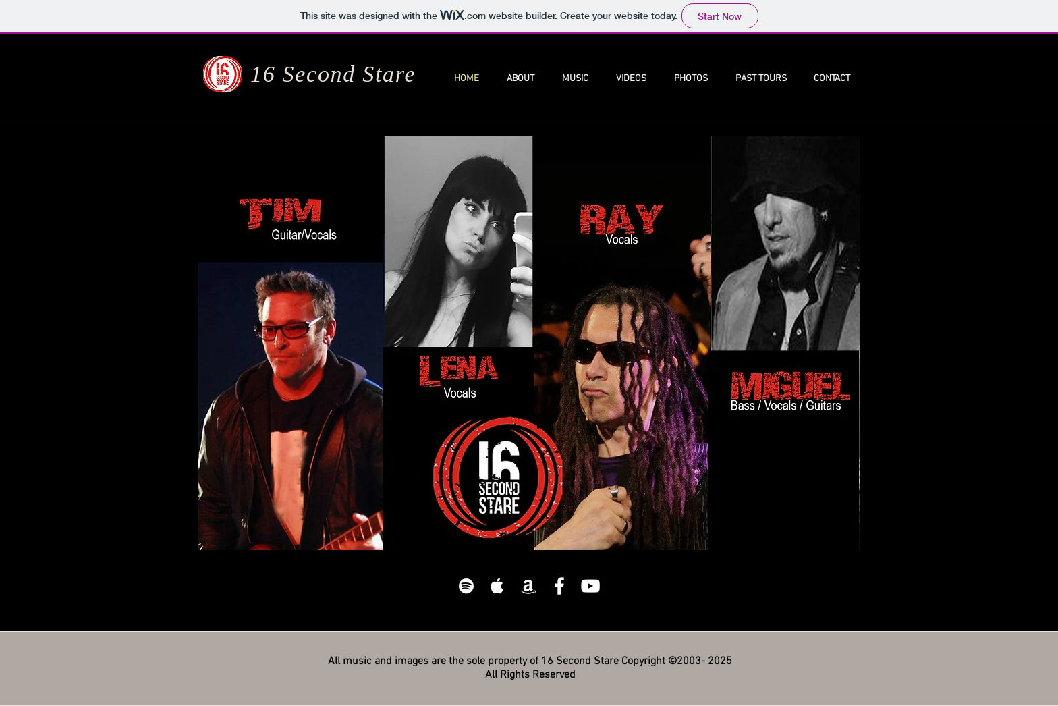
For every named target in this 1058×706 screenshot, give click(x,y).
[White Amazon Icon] (528, 585)
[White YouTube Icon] (590, 585)
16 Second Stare (333, 73)
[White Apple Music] (497, 585)
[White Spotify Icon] (466, 585)
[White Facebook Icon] (559, 585)
